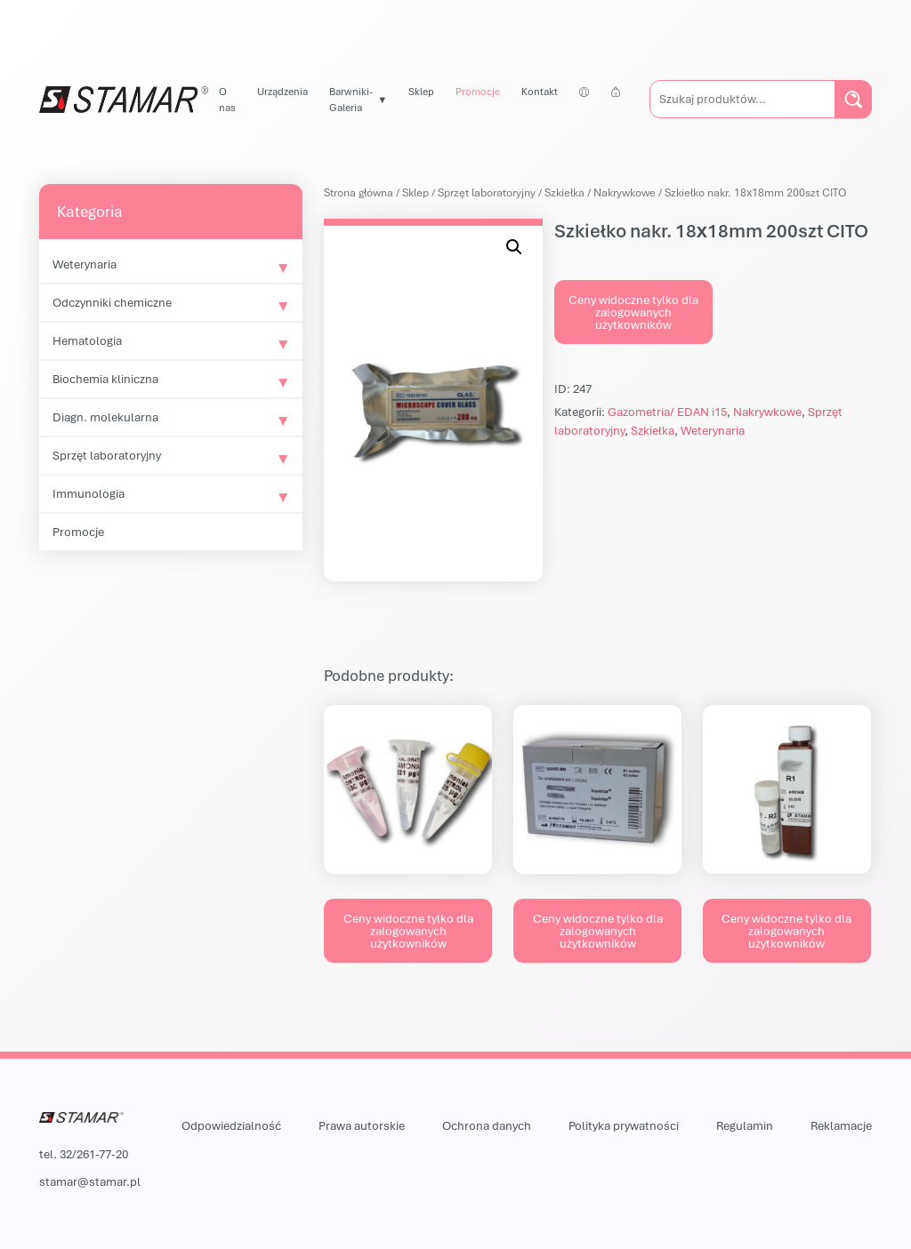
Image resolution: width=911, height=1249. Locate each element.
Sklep (421, 91)
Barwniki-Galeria (351, 99)
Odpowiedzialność (231, 1125)
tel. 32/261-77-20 (83, 1154)
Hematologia (87, 340)
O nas (227, 99)
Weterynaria (84, 264)
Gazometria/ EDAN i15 (667, 412)
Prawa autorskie (361, 1125)
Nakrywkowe (624, 192)
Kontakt (539, 91)
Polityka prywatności (623, 1125)
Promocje (478, 91)
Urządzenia (282, 91)
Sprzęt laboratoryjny (106, 455)
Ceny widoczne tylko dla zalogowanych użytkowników (633, 312)
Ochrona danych (486, 1125)
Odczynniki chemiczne (112, 302)
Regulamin (744, 1125)
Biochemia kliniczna (105, 379)
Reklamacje (841, 1125)
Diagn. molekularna (105, 417)
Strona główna (358, 192)
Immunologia (88, 493)
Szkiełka (564, 192)
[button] (514, 247)
